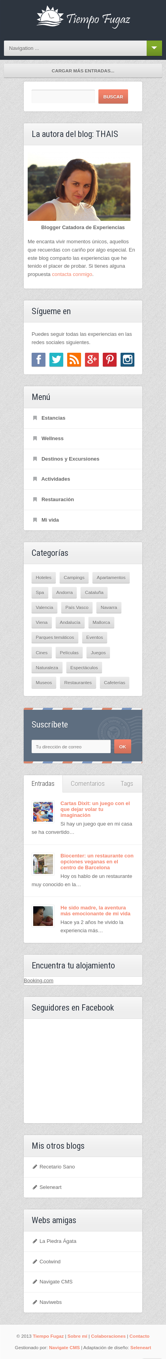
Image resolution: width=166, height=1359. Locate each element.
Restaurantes (78, 682)
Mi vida (45, 520)
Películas (69, 652)
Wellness (48, 438)
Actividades (51, 479)
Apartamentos (111, 577)
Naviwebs (47, 1302)
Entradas (43, 783)
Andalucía (70, 622)
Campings (74, 577)
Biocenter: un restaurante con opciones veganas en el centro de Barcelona (97, 861)
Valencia (44, 607)
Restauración (53, 499)
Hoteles (44, 577)
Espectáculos (84, 667)
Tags (127, 783)
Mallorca (101, 622)
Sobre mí (77, 1336)
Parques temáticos (55, 637)
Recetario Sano (53, 1167)
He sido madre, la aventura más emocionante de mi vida (95, 910)
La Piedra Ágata (54, 1241)
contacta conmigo (72, 274)
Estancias (49, 418)
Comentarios (88, 783)
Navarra (109, 607)
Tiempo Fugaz (48, 1336)
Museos (44, 682)
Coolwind (46, 1262)
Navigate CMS (52, 1282)
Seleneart (47, 1187)
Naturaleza (47, 667)
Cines (42, 652)
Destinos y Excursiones (66, 459)
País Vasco (77, 607)
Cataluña (94, 592)
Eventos (94, 637)
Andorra (64, 592)
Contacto (140, 1336)
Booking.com (38, 980)
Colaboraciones (108, 1336)
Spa (40, 592)
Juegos (98, 652)
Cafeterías (114, 682)
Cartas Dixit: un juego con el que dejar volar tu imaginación (95, 809)
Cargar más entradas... (83, 70)
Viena (42, 622)
